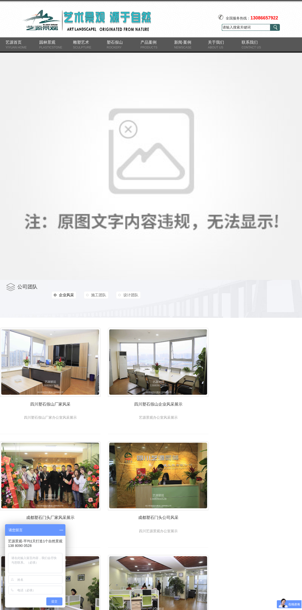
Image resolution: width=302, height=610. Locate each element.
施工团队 (101, 295)
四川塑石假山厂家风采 (55, 409)
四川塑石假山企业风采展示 (172, 409)
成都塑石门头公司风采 (172, 527)
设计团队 (135, 295)
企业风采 (65, 295)
